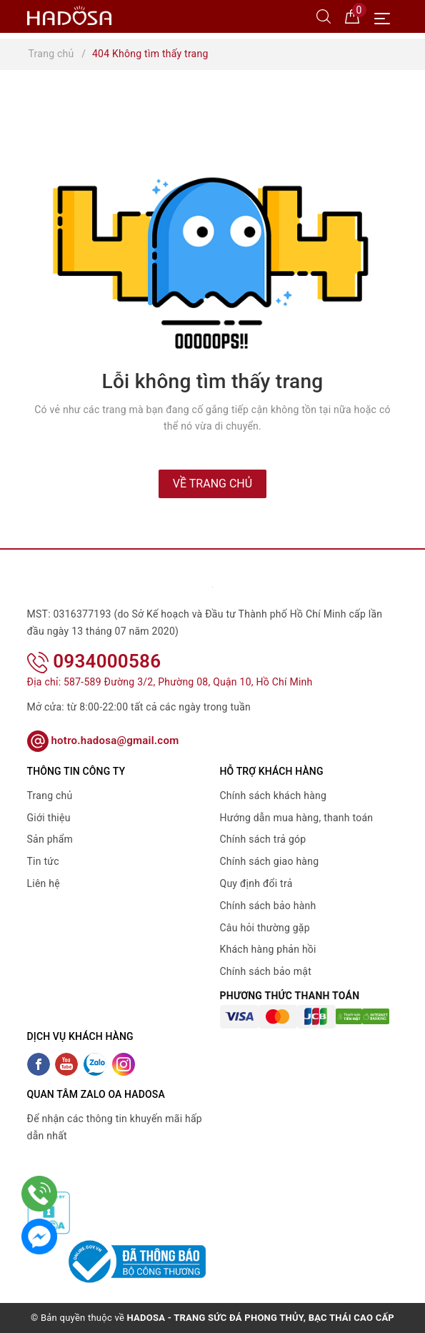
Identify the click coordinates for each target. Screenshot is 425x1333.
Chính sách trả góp (263, 839)
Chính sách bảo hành (268, 905)
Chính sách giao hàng (269, 861)
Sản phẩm (50, 839)
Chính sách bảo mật (265, 971)
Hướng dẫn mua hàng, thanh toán (297, 817)
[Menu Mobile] (386, 17)
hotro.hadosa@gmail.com (103, 740)
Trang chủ (50, 795)
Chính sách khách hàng (273, 795)
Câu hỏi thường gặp (265, 927)
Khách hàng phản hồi (268, 949)
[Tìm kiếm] (323, 15)
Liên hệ (43, 883)
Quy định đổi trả (256, 883)
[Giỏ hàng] (352, 15)
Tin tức (43, 861)
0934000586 (94, 661)
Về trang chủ (212, 483)
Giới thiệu (49, 817)
